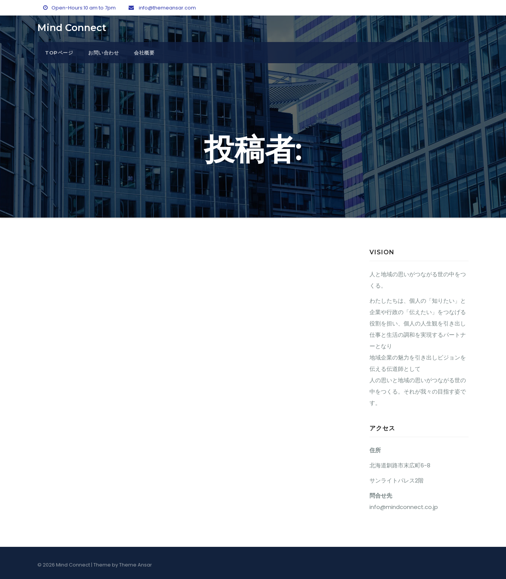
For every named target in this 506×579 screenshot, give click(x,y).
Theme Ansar (135, 564)
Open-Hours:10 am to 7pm (79, 7)
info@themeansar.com (162, 7)
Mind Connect (71, 27)
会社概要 (144, 53)
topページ (59, 53)
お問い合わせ (103, 53)
